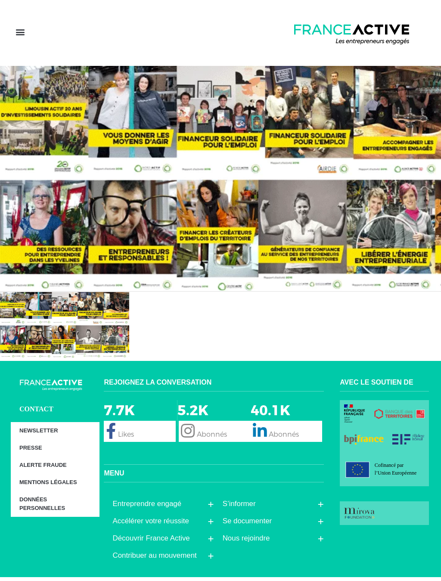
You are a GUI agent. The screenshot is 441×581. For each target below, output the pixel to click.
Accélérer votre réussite (152, 525)
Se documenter (249, 525)
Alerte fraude (43, 469)
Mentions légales (48, 486)
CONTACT (36, 412)
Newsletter (38, 434)
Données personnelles (42, 507)
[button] (20, 35)
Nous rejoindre (248, 542)
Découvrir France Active (153, 542)
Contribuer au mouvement (156, 559)
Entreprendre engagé (149, 507)
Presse (30, 451)
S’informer (241, 507)
